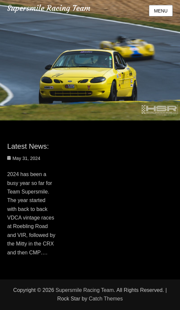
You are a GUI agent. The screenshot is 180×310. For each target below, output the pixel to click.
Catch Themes (106, 298)
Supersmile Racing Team (48, 8)
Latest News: (28, 146)
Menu (161, 10)
